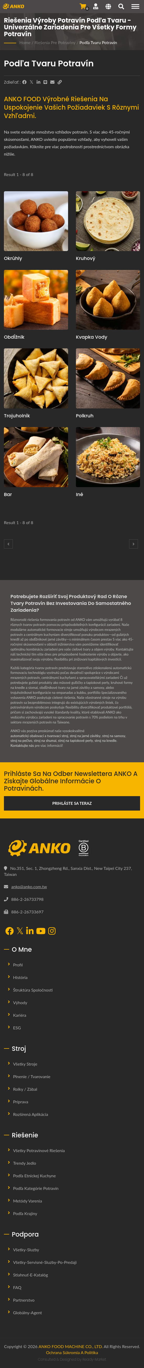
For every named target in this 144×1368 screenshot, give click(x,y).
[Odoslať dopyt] (83, 6)
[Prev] (8, 544)
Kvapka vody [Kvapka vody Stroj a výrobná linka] (91, 337)
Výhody (20, 1002)
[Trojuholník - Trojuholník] (36, 378)
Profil (18, 964)
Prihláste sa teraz (72, 803)
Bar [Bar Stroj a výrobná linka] (8, 494)
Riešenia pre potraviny (55, 42)
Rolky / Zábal (25, 1089)
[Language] (108, 7)
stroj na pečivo (21, 740)
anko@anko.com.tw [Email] (29, 886)
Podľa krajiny (25, 1213)
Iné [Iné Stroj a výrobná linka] (79, 494)
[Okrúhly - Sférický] (36, 221)
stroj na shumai (45, 740)
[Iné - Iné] (108, 457)
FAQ (17, 1287)
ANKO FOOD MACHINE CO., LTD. (70, 1346)
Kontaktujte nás (22, 745)
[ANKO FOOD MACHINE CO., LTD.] (72, 848)
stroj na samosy (113, 736)
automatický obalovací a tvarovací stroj (39, 736)
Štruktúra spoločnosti (33, 989)
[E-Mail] (52, 82)
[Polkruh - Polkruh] (108, 378)
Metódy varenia (27, 1200)
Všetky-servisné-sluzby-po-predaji (45, 1262)
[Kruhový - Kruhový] (108, 221)
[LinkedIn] (38, 82)
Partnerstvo (24, 1299)
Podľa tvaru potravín (98, 42)
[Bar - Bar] (36, 457)
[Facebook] (24, 82)
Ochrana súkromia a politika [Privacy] (72, 1352)
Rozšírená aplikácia (30, 1114)
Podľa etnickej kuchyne (34, 1175)
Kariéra (19, 1015)
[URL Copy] (59, 82)
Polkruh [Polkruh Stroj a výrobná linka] (84, 415)
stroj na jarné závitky (85, 736)
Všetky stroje (25, 1063)
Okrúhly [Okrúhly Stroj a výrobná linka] (13, 258)
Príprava (20, 1101)
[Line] (45, 82)
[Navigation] (135, 6)
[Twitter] (31, 82)
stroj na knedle (106, 740)
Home (25, 42)
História (20, 977)
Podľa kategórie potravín (35, 1188)
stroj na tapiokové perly (75, 740)
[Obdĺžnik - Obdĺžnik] (36, 300)
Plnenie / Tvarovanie (32, 1076)
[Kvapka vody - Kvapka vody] (108, 300)
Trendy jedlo (24, 1163)
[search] (121, 7)
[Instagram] (52, 931)
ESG (17, 1027)
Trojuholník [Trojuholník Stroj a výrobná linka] (17, 415)
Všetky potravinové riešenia (39, 1150)
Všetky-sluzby (26, 1249)
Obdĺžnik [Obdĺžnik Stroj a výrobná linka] (14, 337)
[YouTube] (41, 931)
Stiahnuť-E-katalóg (30, 1274)
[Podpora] (96, 6)
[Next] (133, 544)
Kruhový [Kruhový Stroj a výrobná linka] (85, 258)
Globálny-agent (27, 1312)
